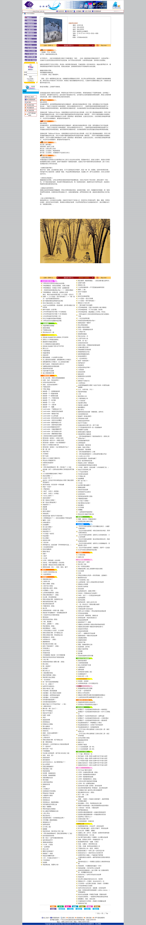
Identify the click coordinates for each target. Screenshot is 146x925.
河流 (79, 573)
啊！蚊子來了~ (83, 481)
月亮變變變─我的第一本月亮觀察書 (54, 655)
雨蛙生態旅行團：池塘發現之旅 (53, 599)
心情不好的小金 (83, 338)
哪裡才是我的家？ (48, 851)
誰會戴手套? (47, 529)
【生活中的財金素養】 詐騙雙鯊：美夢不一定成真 (94, 547)
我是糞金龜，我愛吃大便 (50, 864)
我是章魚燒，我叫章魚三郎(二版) (53, 831)
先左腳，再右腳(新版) (50, 597)
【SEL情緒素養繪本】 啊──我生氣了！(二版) (57, 467)
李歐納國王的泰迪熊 (84, 349)
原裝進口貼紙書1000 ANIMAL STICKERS (55, 337)
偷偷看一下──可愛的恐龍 (51, 398)
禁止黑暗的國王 (83, 325)
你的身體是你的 (83, 414)
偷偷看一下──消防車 (49, 404)
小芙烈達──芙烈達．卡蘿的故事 (88, 808)
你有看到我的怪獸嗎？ (50, 702)
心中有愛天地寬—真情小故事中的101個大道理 (92, 760)
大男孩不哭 (81, 332)
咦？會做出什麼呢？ (49, 500)
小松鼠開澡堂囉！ (48, 547)
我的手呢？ (46, 451)
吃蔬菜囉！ (46, 536)
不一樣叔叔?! (47, 746)
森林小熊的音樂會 (84, 327)
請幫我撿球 (81, 443)
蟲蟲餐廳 (81, 478)
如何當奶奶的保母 (48, 835)
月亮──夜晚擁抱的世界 (85, 329)
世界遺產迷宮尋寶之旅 (50, 804)
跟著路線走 (46, 722)
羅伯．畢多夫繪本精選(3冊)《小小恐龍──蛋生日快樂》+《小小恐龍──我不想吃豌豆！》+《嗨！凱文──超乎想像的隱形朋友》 (59, 296)
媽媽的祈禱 (46, 784)
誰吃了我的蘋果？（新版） (51, 646)
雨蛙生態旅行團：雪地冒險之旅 (53, 635)
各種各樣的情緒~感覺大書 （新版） (54, 662)
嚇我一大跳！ (47, 520)
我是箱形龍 (46, 771)
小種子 (45, 556)
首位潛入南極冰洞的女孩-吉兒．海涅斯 (90, 879)
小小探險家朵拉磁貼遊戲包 (51, 344)
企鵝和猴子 (81, 667)
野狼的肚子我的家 (48, 793)
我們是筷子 (81, 363)
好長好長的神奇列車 (49, 382)
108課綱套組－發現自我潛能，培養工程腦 (56, 285)
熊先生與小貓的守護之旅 (86, 514)
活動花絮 (31, 110)
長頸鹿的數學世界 (84, 440)
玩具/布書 (88, 11)
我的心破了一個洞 (84, 562)
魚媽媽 (45, 862)
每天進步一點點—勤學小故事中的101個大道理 (92, 758)
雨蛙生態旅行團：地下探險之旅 (53, 740)
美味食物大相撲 (83, 418)
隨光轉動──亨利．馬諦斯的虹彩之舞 (89, 803)
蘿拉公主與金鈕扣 (84, 693)
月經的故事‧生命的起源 (85, 609)
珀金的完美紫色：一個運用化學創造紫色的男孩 (93, 896)
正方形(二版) (47, 827)
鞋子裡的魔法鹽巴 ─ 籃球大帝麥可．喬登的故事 (93, 828)
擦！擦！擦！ (47, 449)
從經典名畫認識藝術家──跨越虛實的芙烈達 (92, 814)
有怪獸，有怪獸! (83, 681)
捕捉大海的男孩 (83, 649)
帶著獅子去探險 (83, 429)
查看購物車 (97, 11)
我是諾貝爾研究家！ (49, 855)
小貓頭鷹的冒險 (48, 673)
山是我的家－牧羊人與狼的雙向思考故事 (91, 582)
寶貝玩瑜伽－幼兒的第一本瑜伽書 (53, 484)
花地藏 (80, 651)
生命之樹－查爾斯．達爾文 (86, 830)
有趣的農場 (46, 353)
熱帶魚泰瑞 (46, 824)
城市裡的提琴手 (48, 840)
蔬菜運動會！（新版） (50, 628)
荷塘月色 (45, 731)
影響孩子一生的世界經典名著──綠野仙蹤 (91, 716)
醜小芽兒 (81, 409)
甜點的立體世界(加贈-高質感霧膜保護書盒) (91, 695)
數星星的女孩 (82, 577)
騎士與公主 (46, 670)
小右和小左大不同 (84, 456)
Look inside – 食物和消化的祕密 (53, 411)
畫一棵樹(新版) (47, 742)
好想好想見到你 (83, 343)
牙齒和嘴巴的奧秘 (48, 325)
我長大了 (45, 465)
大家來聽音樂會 (83, 663)
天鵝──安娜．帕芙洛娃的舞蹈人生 (89, 846)
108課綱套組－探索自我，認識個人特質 (55, 292)
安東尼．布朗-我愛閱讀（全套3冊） (54, 562)
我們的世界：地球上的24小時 (87, 602)
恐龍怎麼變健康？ (48, 766)
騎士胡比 (45, 664)
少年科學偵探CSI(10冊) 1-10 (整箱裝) (54, 312)
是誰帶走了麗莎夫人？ (85, 816)
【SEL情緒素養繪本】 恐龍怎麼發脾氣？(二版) (57, 833)
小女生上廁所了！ (48, 496)
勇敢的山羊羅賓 (83, 584)
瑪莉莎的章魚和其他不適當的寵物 (53, 657)
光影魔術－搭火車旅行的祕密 (52, 693)
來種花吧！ (46, 513)
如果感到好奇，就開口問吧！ (87, 591)
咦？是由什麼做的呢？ (50, 502)
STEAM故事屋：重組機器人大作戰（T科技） (92, 312)
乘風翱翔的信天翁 (84, 352)
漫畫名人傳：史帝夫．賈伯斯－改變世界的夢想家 (93, 833)
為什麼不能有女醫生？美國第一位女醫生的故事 (93, 837)
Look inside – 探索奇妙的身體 (52, 425)
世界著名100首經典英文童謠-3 (87, 704)
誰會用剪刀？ (47, 531)
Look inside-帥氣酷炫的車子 (51, 427)
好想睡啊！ (46, 524)
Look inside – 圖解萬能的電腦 (52, 433)
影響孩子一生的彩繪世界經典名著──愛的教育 (92, 720)
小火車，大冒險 (48, 844)
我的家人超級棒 (83, 405)
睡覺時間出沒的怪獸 (84, 376)
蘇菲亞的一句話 (48, 748)
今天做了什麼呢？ (84, 501)
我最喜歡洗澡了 (48, 579)
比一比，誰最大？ (48, 684)
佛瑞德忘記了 (47, 822)
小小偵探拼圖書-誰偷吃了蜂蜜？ (53, 473)
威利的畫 (81, 669)
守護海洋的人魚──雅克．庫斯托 (88, 848)
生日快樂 (81, 507)
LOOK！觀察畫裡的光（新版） (87, 779)
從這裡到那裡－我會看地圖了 (87, 458)
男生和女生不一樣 (48, 332)
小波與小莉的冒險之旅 (50, 572)
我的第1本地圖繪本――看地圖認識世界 (55, 612)
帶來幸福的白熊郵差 (49, 809)
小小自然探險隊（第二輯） (86, 749)
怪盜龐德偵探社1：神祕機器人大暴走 (90, 722)
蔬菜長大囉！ (47, 540)
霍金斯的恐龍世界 (48, 604)
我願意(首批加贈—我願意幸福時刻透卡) (90, 626)
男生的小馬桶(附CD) (49, 460)
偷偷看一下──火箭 (49, 402)
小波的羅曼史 (47, 574)
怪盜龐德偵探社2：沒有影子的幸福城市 (90, 725)
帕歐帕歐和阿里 (83, 740)
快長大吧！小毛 (83, 676)
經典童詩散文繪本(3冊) (85, 521)
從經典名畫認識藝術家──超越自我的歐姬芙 (92, 812)
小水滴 (45, 558)
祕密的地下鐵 (82, 903)
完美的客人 (46, 648)
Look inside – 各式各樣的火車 (52, 431)
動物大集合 (46, 551)
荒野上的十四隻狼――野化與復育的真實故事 (92, 611)
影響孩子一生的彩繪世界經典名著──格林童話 (92, 709)
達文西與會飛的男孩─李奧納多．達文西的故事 (93, 788)
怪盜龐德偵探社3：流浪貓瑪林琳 (88, 727)
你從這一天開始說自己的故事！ (88, 593)
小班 (79, 394)
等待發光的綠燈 (83, 474)
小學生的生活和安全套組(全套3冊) (53, 283)
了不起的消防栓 (83, 472)
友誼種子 (45, 668)
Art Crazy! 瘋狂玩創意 (85, 770)
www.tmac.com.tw (38, 11)
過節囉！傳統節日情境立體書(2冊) (53, 565)
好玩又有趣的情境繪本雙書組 (52, 318)
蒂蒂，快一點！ (83, 340)
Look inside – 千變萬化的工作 (52, 409)
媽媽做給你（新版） (49, 637)
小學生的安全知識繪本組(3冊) (52, 320)
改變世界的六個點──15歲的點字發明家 (90, 855)
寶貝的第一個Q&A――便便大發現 (53, 438)
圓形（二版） (82, 289)
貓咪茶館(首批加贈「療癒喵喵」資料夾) (90, 412)
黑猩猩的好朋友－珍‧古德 (86, 835)
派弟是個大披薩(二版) (85, 672)
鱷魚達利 (81, 374)
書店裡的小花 (82, 396)
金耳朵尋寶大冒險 (84, 738)
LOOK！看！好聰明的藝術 (86, 783)
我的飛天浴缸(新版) (49, 677)
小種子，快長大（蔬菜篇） (51, 491)
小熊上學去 (46, 813)
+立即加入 (30, 81)
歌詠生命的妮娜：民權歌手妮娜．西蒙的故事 (92, 894)
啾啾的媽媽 (81, 487)
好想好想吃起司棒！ (84, 367)
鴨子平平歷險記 (48, 711)
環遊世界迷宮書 (48, 368)
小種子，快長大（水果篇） (51, 493)
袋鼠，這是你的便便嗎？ (50, 384)
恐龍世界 (45, 355)
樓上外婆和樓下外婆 (84, 665)
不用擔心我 (81, 476)
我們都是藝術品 (83, 810)
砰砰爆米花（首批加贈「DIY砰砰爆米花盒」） (57, 545)
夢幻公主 (45, 348)
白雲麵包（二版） (48, 590)
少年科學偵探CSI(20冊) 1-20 (52, 316)
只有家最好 (46, 860)
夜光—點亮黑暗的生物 (85, 460)
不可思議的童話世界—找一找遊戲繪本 (90, 427)
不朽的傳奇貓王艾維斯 (85, 885)
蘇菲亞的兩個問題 (84, 296)
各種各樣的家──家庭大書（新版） (54, 610)
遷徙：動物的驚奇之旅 (85, 644)
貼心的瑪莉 (46, 764)
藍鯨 (44, 786)
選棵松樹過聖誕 (48, 842)
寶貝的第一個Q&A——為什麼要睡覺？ (54, 442)
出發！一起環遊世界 (84, 690)
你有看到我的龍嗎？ (49, 699)
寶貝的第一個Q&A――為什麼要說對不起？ (56, 447)
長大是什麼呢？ (48, 527)
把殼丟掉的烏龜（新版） (50, 619)
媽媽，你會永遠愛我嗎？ (50, 733)
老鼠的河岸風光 (83, 629)
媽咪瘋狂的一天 (48, 728)
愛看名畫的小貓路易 (84, 432)
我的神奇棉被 (82, 392)
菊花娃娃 (45, 617)
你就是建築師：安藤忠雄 (86, 821)
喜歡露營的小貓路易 (84, 434)
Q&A (29, 102)
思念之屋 (45, 849)
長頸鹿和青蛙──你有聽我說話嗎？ (54, 818)
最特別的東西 (82, 660)
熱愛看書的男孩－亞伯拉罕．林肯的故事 (91, 826)
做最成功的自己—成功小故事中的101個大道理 (92, 765)
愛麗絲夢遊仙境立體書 (85, 688)
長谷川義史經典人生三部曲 (51, 303)
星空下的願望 (82, 292)
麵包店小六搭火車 (84, 303)
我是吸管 (81, 365)
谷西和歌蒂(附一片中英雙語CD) (88, 683)
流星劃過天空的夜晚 (49, 791)
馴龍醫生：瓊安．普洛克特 (86, 899)
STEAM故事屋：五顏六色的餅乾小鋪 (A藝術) (92, 307)
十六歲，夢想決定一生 (85, 754)
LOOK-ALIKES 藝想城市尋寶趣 (87, 781)
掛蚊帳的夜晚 (82, 638)
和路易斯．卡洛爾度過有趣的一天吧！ (90, 866)
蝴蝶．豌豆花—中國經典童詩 (87, 519)
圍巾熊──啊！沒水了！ (50, 708)
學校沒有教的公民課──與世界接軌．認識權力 (92, 575)
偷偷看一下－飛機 (48, 407)
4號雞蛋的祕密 (82, 498)
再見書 (45, 509)
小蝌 (79, 294)
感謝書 (45, 507)
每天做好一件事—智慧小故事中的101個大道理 (92, 756)
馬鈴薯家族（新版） (49, 626)
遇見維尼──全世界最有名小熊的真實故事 (56, 744)
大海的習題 (81, 555)
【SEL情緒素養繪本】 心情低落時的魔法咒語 (92, 454)
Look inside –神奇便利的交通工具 (53, 418)
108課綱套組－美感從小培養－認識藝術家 (56, 288)
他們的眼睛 (81, 597)
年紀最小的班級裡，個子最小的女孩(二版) (56, 753)
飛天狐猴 (45, 780)
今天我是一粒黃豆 (48, 533)
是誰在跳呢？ (47, 498)
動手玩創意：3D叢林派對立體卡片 (53, 364)
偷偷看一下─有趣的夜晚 (50, 393)
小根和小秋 (46, 581)
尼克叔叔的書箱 (83, 613)
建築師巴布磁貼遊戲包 (50, 342)
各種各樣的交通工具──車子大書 (88, 425)
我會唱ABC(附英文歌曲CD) (86, 702)
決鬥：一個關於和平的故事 (86, 633)
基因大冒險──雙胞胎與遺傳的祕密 (89, 345)
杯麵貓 (80, 509)
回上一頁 (100, 913)
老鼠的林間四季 (83, 620)
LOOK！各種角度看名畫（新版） (88, 772)
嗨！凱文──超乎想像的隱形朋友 (53, 838)
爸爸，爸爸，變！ (48, 755)
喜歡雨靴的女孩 (48, 777)
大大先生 (81, 378)
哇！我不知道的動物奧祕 (50, 682)
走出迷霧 (81, 571)
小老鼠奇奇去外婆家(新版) (51, 615)
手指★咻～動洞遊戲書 (50, 690)
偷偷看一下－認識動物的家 (51, 391)
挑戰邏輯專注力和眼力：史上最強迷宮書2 (56, 362)
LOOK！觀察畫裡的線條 (85, 777)
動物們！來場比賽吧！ (85, 416)
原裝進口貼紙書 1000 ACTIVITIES (53, 346)
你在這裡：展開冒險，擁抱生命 (88, 615)
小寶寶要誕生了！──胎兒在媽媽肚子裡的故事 (57, 518)
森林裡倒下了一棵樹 (84, 622)
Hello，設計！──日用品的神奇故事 (89, 595)
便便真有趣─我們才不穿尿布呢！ (53, 516)
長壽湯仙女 (46, 800)
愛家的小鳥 (81, 285)
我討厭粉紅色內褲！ (84, 503)
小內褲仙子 (46, 789)
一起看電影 (46, 847)
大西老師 (81, 369)
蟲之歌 (45, 608)
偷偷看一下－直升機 (49, 400)
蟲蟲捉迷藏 (46, 719)
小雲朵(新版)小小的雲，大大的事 (53, 630)
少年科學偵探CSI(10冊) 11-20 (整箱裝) (55, 314)
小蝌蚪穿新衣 (47, 706)
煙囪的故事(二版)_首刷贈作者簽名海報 (90, 568)
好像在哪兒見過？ (84, 347)
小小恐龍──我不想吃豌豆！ (87, 301)
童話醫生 (81, 505)
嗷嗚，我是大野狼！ (84, 447)
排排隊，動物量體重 (49, 775)
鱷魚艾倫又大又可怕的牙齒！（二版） (55, 704)
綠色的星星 (81, 372)
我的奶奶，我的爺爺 (84, 449)
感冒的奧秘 (46, 328)
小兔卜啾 (45, 659)
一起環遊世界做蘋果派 (85, 512)
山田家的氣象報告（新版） (51, 592)
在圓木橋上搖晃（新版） (50, 588)
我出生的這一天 (83, 336)
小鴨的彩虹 (46, 489)
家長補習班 (46, 760)
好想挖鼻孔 (81, 494)
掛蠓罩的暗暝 (82, 640)
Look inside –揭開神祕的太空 (52, 422)
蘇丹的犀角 (81, 600)
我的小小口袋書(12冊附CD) (51, 458)
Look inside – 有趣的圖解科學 (52, 429)
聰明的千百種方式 (84, 381)
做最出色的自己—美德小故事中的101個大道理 (92, 763)
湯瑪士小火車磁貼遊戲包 (50, 339)
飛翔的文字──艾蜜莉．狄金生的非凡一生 (91, 881)
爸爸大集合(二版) (48, 688)
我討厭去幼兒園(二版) (50, 644)
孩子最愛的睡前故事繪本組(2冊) (53, 301)
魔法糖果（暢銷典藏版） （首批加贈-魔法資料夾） (94, 280)
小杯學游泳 (81, 383)
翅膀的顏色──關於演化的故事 (87, 635)
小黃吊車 (45, 542)
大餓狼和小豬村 (48, 795)
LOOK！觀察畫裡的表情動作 (87, 774)
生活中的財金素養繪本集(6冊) (87, 550)
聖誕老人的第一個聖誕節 (86, 463)
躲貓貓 (45, 829)
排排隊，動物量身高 (49, 773)
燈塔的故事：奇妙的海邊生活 (87, 618)
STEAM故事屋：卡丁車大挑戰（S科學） (91, 309)
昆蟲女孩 (81, 877)
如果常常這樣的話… (49, 686)
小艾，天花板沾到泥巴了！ (51, 858)
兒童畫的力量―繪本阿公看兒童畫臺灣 (90, 790)
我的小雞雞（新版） (49, 583)
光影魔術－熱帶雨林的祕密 (51, 695)
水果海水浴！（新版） (50, 639)
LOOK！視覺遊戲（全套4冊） (52, 560)
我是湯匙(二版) (47, 769)
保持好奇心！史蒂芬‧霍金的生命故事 (89, 874)
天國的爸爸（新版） (49, 606)
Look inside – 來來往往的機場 (52, 420)
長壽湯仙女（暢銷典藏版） (51, 802)
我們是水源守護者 (84, 606)
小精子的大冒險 (48, 586)
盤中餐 (80, 653)
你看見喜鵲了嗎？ (84, 819)
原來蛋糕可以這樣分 (84, 492)
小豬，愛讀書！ (48, 621)
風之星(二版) (82, 564)
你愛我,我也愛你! (48, 462)
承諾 (44, 717)
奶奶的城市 (46, 757)
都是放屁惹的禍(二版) (50, 601)
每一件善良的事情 (84, 566)
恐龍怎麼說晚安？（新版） (51, 595)
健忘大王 (81, 742)
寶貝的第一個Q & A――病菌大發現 (53, 440)
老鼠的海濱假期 (83, 631)
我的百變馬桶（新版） (50, 675)
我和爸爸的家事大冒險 (85, 496)
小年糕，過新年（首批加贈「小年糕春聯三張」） (93, 467)
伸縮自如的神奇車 (84, 421)
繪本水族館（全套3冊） (50, 309)
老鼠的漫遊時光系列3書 (85, 655)
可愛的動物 (46, 350)
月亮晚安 (45, 454)
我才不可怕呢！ (83, 423)
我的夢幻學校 (82, 403)
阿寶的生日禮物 (48, 724)
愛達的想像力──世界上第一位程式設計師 (91, 850)
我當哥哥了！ (47, 735)
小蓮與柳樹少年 (83, 398)
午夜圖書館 (46, 751)
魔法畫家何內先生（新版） (86, 792)
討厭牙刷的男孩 (48, 782)
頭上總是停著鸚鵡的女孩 (50, 811)
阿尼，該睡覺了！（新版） (51, 624)
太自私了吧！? (47, 478)
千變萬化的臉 (47, 330)
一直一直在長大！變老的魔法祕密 (88, 604)
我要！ (45, 553)
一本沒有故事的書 (84, 318)
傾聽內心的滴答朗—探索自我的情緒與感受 (91, 624)
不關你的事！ (47, 387)
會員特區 (61, 11)
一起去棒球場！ (83, 358)
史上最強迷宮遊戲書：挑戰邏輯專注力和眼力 (57, 359)
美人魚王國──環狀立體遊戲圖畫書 (54, 378)
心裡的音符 (46, 737)
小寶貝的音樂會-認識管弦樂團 (52, 436)
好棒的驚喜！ (47, 522)
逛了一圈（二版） (84, 794)
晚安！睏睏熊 (47, 806)
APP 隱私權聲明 (99, 918)
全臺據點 (79, 11)
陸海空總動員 (47, 549)
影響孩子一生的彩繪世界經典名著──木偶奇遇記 (93, 718)
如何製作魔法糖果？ (84, 485)
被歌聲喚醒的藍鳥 (84, 354)
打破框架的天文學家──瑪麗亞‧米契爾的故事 (92, 901)
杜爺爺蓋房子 (82, 674)
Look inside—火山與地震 (50, 416)
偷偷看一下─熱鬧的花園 (50, 396)
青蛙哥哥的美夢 (83, 489)
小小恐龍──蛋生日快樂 (85, 298)
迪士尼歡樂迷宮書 (48, 373)
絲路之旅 (81, 557)
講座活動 (31, 105)
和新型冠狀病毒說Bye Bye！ (87, 320)
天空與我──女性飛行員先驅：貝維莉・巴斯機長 (93, 883)
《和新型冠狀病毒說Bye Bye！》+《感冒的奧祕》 (58, 290)
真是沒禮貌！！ (48, 476)
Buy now (104, 45)
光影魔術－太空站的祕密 (50, 697)
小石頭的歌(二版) (83, 580)
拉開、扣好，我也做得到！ (51, 380)
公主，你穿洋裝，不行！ (86, 389)
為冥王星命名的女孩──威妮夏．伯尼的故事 (92, 888)
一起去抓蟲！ (47, 679)
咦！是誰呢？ (47, 666)
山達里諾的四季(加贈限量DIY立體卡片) (90, 697)
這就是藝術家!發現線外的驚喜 (87, 465)
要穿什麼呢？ (47, 511)
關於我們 (70, 11)
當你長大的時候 (83, 586)
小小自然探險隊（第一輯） (86, 747)
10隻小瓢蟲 (46, 389)
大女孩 (80, 483)
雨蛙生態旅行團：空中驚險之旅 (53, 633)
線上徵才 (31, 97)
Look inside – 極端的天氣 (51, 413)
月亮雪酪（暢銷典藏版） (50, 820)
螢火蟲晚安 (46, 726)
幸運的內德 (46, 653)
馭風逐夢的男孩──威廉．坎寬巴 (88, 842)
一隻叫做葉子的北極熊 (85, 305)
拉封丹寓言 (46, 650)
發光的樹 (81, 589)
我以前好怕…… (47, 815)
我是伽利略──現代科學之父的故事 (89, 868)
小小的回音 (81, 400)
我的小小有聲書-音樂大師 (51, 445)
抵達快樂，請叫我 (84, 647)
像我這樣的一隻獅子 (84, 323)
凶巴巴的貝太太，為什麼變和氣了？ (54, 762)
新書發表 (31, 108)
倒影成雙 (81, 797)
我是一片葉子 (47, 487)
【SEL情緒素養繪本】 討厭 (86, 452)
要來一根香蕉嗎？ (84, 361)
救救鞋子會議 (82, 744)
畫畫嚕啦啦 (46, 641)
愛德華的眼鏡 (82, 334)
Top (107, 913)
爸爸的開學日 (82, 356)
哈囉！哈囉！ (47, 715)
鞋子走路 (45, 456)
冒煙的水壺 (46, 798)
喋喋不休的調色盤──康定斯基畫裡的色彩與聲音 (93, 805)
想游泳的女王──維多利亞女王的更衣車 (90, 853)
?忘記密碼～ (31, 79)
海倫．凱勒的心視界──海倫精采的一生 (90, 839)
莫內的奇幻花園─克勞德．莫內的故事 (90, 785)
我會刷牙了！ (47, 504)
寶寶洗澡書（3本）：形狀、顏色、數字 (55, 567)
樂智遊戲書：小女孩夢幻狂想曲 (53, 357)
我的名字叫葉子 (48, 713)
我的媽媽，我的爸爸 (84, 445)
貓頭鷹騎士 (81, 407)
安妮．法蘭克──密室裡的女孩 (87, 844)
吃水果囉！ (46, 538)
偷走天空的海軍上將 (84, 469)
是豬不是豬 (81, 283)
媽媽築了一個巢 (48, 853)
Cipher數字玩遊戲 (48, 371)
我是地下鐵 (81, 642)
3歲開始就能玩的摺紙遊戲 (51, 366)
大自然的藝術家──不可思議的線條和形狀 (91, 287)
